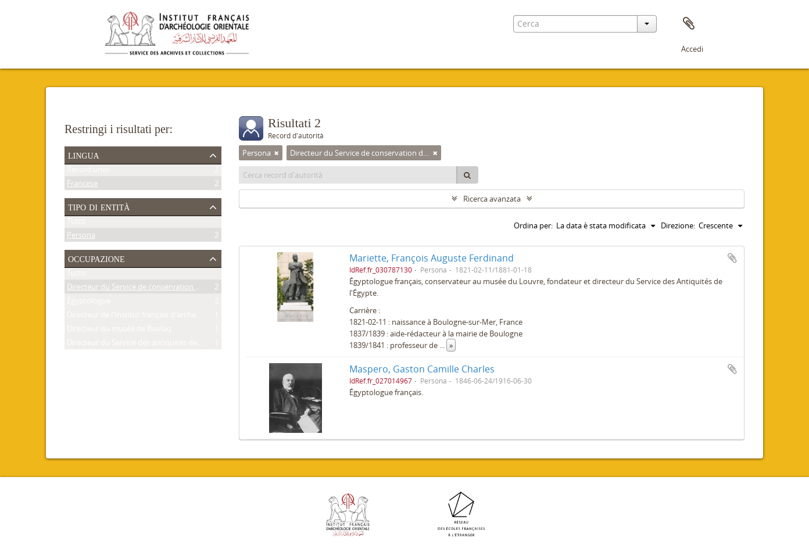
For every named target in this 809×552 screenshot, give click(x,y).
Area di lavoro (688, 23)
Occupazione (96, 258)
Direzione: (678, 225)
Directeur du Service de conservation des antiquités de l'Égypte (175, 289)
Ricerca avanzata (492, 198)
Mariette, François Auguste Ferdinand (431, 258)
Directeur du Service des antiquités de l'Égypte (146, 344)
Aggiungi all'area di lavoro (732, 258)
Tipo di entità (99, 206)
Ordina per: (533, 225)
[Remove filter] (276, 153)
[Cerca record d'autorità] (348, 175)
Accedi (692, 49)
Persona (81, 237)
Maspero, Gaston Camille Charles (422, 369)
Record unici (88, 171)
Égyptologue (88, 302)
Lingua (83, 154)
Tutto (76, 223)
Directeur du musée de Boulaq (119, 330)
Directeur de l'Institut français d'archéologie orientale (158, 316)
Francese (82, 185)
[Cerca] (467, 175)
